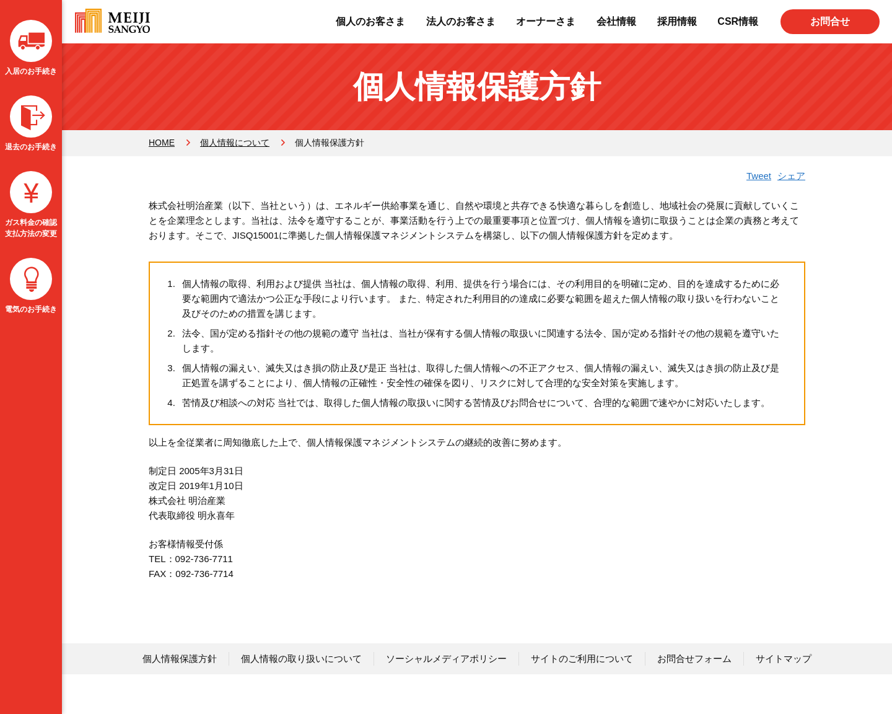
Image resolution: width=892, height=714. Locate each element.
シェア (791, 175)
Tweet (758, 175)
